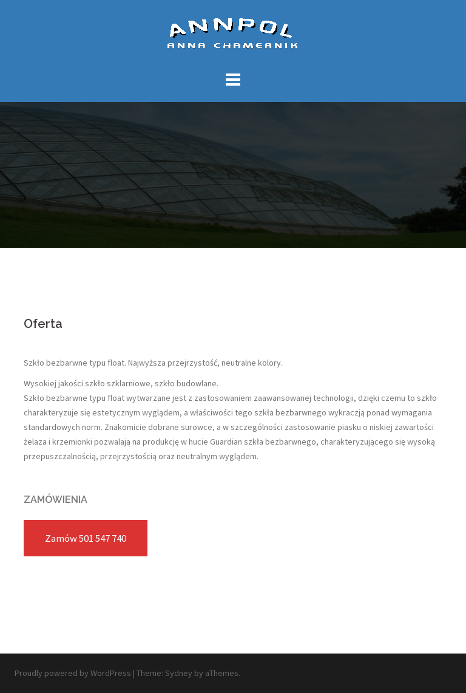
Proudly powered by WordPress (73, 672)
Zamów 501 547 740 (85, 538)
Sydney (178, 672)
